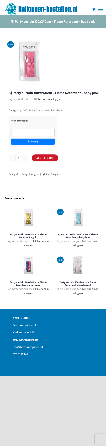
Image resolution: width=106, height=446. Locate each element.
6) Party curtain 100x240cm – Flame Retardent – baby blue (78, 236)
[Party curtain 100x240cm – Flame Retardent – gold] (28, 217)
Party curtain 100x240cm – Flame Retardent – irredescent (77, 284)
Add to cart (45, 158)
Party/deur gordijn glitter (35, 174)
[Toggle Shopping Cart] (93, 9)
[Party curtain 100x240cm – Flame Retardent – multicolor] (28, 265)
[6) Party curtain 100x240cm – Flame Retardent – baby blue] (78, 217)
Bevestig (33, 141)
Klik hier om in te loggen (47, 99)
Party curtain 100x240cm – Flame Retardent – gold (28, 236)
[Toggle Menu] (100, 9)
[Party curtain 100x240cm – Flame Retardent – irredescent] (78, 265)
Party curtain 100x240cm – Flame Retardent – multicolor (28, 284)
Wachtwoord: (19, 120)
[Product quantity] (18, 158)
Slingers (55, 174)
